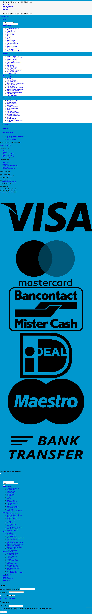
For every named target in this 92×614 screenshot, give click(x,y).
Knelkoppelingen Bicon (13, 62)
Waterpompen (7, 25)
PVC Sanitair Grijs (12, 71)
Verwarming (7, 76)
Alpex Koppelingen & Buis (14, 58)
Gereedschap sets (12, 108)
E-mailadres (4, 605)
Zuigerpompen (11, 31)
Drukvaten (10, 36)
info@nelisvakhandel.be (9, 181)
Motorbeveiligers (12, 42)
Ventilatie (6, 124)
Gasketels (10, 78)
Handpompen (11, 34)
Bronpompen (11, 33)
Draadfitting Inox (12, 61)
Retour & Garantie (8, 155)
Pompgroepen (11, 86)
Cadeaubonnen (8, 132)
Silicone (9, 121)
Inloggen (12, 595)
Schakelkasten (11, 40)
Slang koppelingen (12, 46)
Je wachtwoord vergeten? (7, 598)
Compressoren (11, 102)
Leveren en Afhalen (9, 154)
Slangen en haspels (13, 48)
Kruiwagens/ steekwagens (14, 120)
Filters (8, 37)
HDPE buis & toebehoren (14, 51)
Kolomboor (10, 105)
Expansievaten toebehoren (15, 92)
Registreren (3, 611)
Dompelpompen (11, 30)
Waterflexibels (11, 65)
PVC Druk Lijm (11, 68)
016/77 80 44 (6, 180)
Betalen (5, 152)
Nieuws (5, 9)
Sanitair (5, 53)
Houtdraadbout (11, 118)
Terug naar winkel (5, 145)
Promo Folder (7, 5)
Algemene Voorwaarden (10, 165)
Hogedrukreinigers (12, 100)
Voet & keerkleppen (12, 43)
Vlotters (9, 39)
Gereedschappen (8, 98)
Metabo (9, 109)
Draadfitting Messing (13, 56)
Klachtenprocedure (9, 168)
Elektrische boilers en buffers (15, 83)
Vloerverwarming (12, 95)
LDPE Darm (10, 49)
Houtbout (9, 117)
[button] (5, 19)
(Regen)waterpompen (13, 28)
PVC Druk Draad (12, 67)
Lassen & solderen (12, 106)
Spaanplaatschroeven (13, 115)
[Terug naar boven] (0, 473)
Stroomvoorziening (12, 114)
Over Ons (6, 8)
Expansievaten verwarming (15, 89)
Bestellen (6, 151)
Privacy (5, 167)
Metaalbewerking (12, 103)
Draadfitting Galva (12, 59)
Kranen (9, 45)
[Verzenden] (4, 485)
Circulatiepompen (12, 81)
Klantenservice (8, 6)
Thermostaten (11, 93)
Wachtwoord (4, 592)
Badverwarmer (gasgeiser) (15, 87)
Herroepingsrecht (8, 157)
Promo (5, 128)
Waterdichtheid (11, 73)
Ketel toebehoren (12, 84)
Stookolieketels (11, 80)
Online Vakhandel (5, 16)
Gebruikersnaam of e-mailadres (10, 589)
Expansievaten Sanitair (14, 90)
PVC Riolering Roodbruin (14, 70)
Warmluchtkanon (12, 111)
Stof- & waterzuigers (13, 112)
